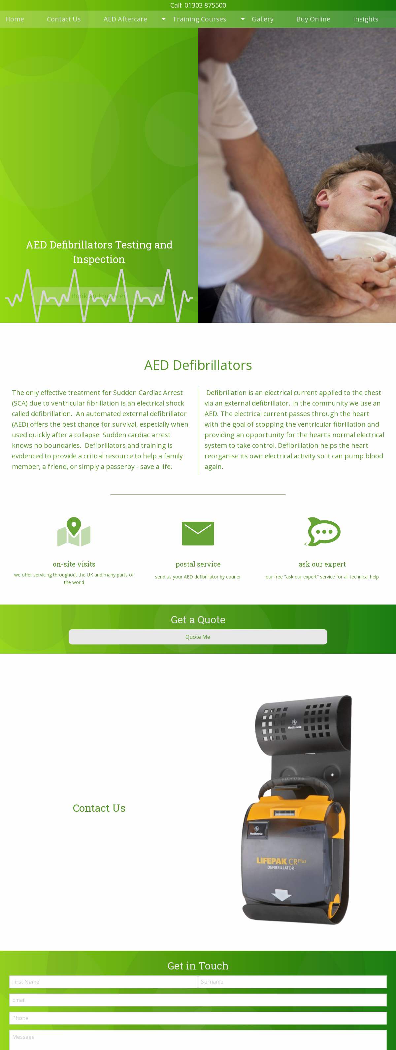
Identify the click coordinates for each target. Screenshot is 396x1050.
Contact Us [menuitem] (64, 19)
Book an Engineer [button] (98, 295)
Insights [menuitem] (366, 19)
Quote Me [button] (197, 636)
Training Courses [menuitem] (199, 19)
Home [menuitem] (14, 19)
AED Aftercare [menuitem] (125, 19)
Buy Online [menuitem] (313, 19)
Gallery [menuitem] (263, 19)
